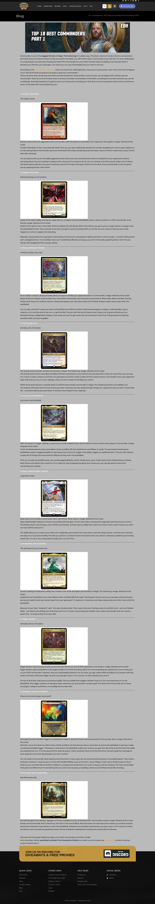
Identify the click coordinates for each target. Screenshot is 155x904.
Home (39, 6)
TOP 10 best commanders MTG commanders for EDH (121, 15)
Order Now (48, 6)
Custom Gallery (75, 6)
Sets (85, 6)
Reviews (58, 6)
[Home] (89, 15)
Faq (91, 6)
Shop (65, 6)
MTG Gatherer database (45, 70)
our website (109, 840)
